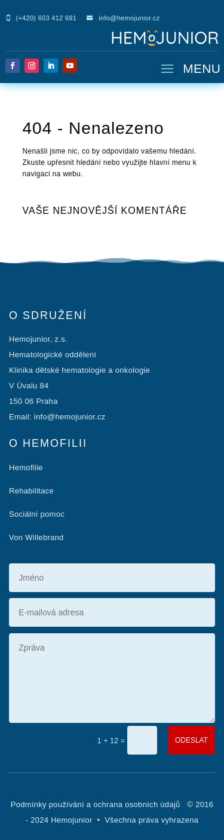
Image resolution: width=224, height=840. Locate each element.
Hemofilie (26, 467)
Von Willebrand (36, 537)
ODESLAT (191, 740)
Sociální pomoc (37, 514)
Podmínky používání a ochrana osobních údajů (97, 804)
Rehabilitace (31, 490)
